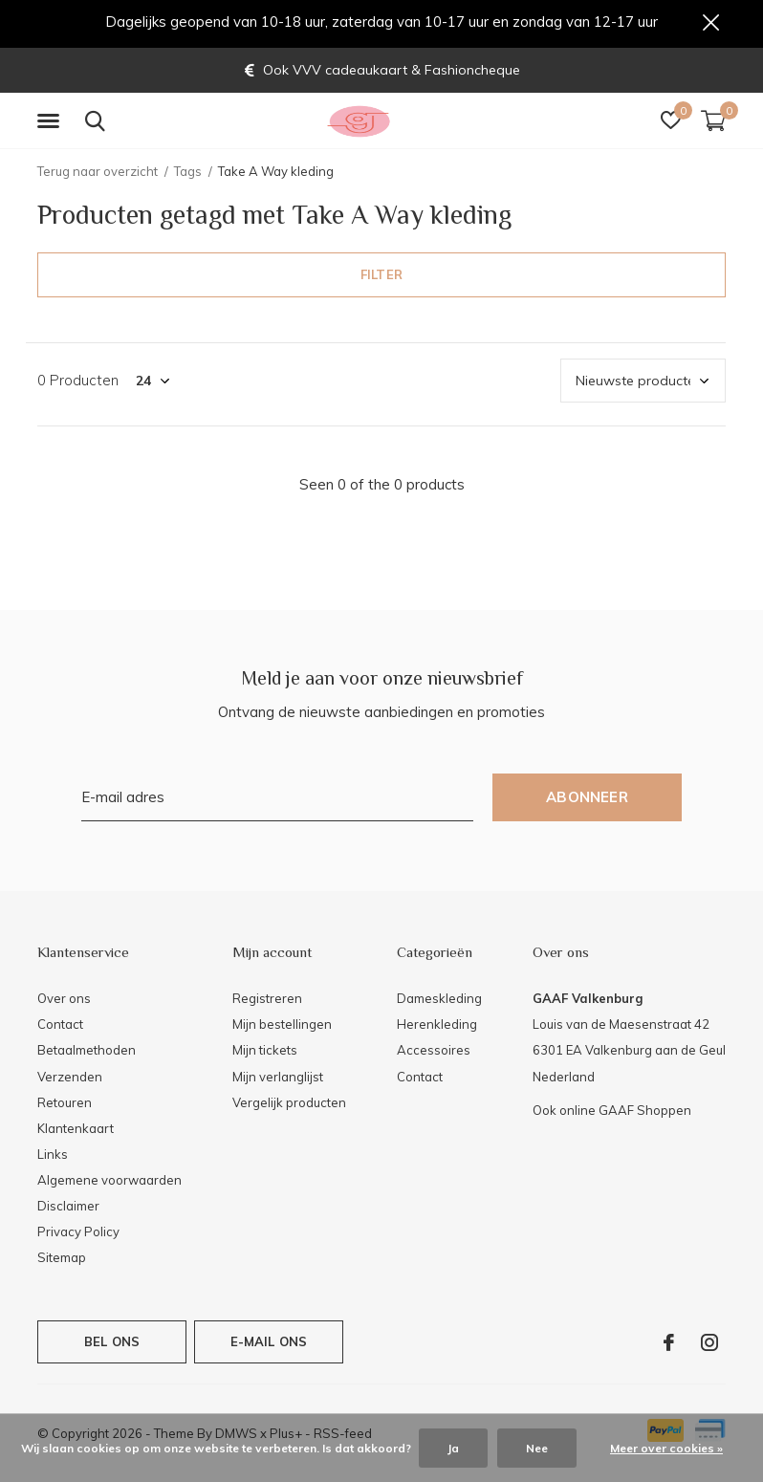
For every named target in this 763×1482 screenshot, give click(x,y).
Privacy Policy (78, 1236)
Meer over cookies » (666, 1448)
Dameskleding (439, 1002)
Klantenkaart (75, 1132)
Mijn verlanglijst (277, 1080)
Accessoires (433, 1054)
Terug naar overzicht (97, 175)
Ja (453, 1448)
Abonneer (587, 802)
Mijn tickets (264, 1054)
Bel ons (112, 1345)
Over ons (64, 1002)
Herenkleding (437, 1028)
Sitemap (61, 1262)
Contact (60, 1028)
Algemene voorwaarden (109, 1183)
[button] (51, 125)
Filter (381, 278)
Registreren (267, 1002)
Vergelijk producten (289, 1106)
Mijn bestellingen (282, 1028)
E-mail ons (269, 1345)
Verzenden (69, 1080)
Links (52, 1158)
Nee (537, 1448)
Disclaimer (68, 1209)
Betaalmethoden (86, 1054)
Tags (188, 175)
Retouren (64, 1106)
